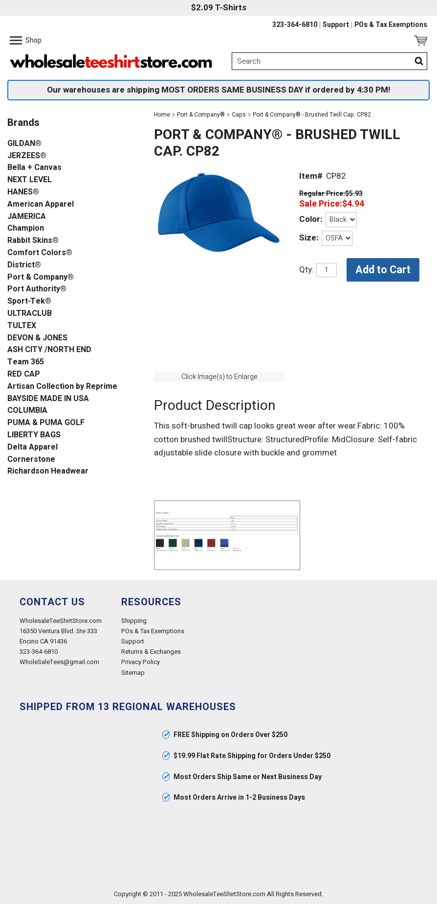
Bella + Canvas (34, 168)
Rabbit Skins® (33, 241)
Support (336, 25)
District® (24, 265)
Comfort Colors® (39, 253)
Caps (239, 114)
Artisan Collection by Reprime (62, 386)
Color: (310, 219)
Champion (25, 228)
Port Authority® (36, 289)
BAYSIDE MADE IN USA (48, 399)
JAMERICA (26, 217)
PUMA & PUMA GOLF (46, 423)
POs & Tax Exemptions (390, 25)
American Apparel (40, 204)
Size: (308, 238)
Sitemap (133, 672)
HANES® (23, 192)
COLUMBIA (27, 410)
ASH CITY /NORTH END (49, 350)
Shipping (134, 620)
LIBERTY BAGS (34, 435)
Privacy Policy (140, 661)
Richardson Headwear (47, 471)
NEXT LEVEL (29, 180)
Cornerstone (31, 459)
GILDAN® (24, 144)
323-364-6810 (294, 25)
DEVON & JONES (37, 338)
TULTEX (21, 326)
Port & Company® (201, 114)
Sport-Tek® (29, 301)
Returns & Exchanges (151, 651)
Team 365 (25, 362)
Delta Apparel (32, 447)
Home (162, 114)
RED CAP (23, 374)
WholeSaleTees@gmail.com (59, 661)
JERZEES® (26, 156)
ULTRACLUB (29, 314)
